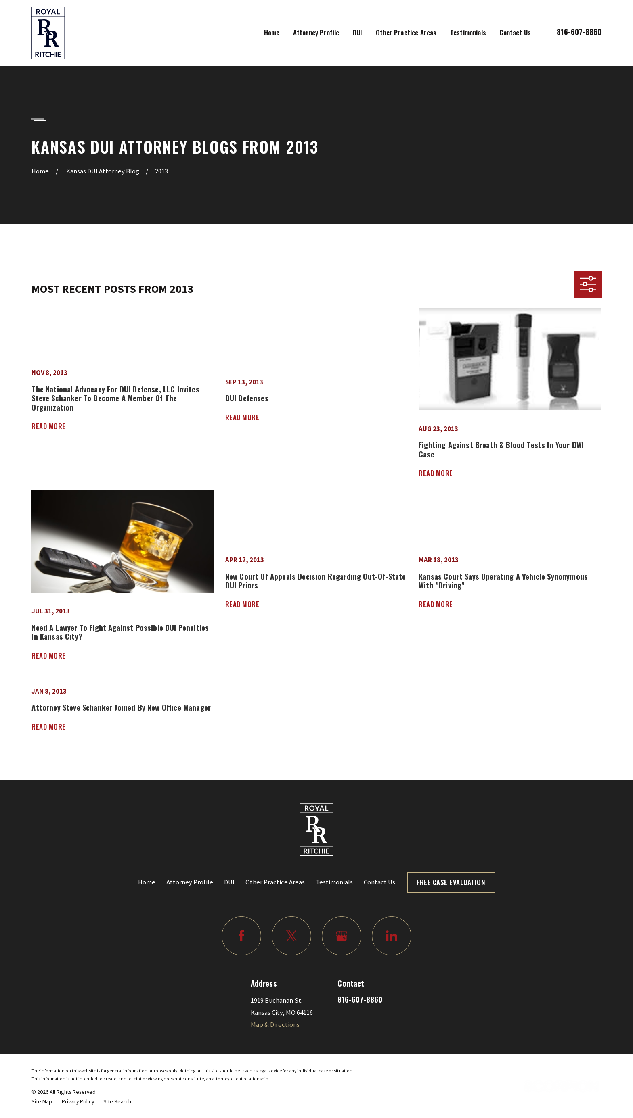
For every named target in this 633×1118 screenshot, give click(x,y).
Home (146, 882)
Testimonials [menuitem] (468, 32)
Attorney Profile (189, 882)
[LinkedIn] (391, 935)
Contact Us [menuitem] (515, 32)
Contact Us (379, 882)
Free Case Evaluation (451, 882)
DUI (229, 882)
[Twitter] (291, 935)
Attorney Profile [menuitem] (316, 32)
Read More (48, 426)
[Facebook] (241, 935)
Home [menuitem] (272, 32)
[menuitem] (41, 1101)
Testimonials (334, 882)
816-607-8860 (579, 31)
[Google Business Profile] (341, 935)
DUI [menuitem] (358, 32)
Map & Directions (275, 1024)
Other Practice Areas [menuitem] (406, 32)
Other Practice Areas (275, 882)
